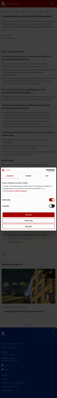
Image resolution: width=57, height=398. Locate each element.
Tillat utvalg (28, 220)
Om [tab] (47, 176)
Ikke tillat (28, 226)
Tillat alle (28, 215)
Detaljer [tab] (28, 176)
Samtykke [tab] (10, 176)
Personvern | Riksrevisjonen (16, 191)
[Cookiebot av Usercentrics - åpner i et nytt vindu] (46, 170)
